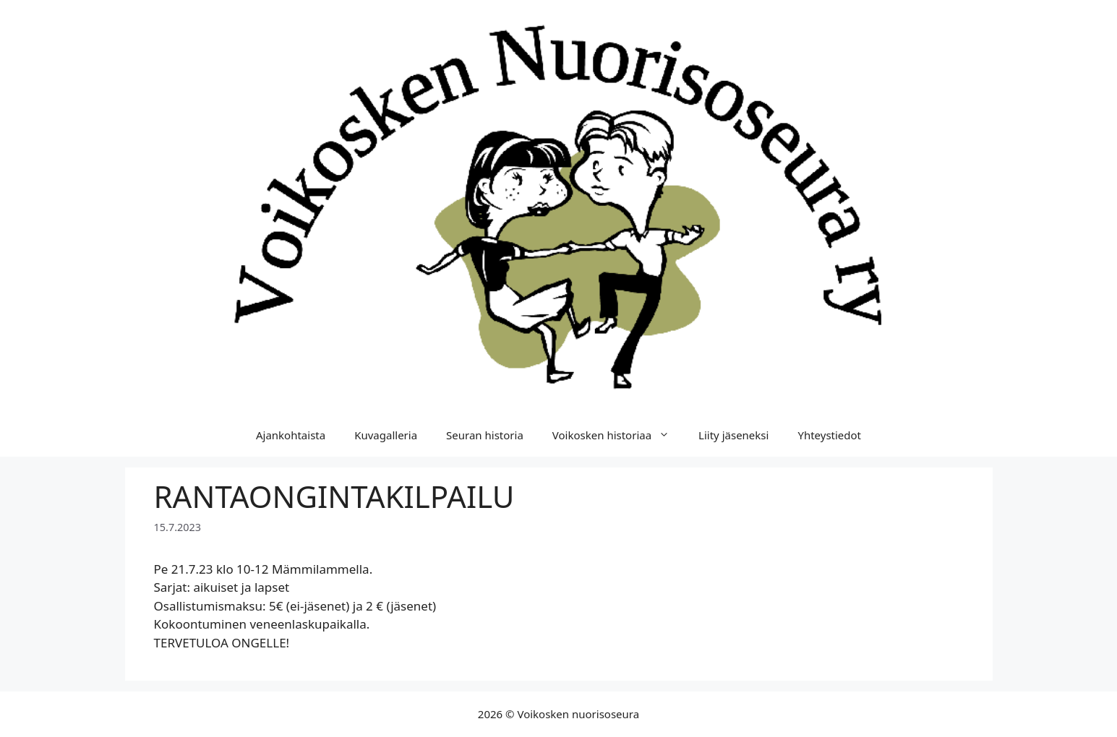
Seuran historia (484, 435)
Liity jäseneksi (733, 435)
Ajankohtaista (290, 435)
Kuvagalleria (385, 435)
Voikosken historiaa (618, 435)
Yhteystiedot (829, 435)
